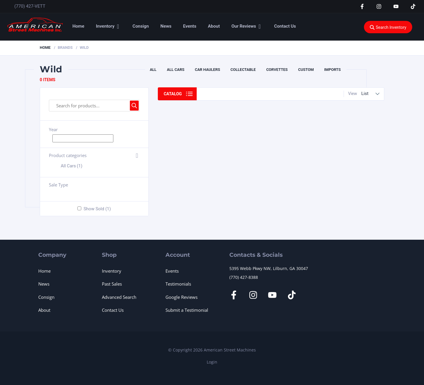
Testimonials (178, 284)
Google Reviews (181, 297)
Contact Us (285, 26)
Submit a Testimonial (186, 310)
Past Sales (112, 284)
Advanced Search (119, 297)
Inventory (105, 26)
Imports (332, 69)
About (214, 26)
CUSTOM (306, 69)
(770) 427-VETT (29, 6)
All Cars (175, 69)
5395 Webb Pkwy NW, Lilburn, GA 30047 (268, 268)
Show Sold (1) (97, 208)
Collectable (243, 69)
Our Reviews (243, 26)
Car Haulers (207, 69)
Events (189, 26)
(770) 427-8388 (243, 277)
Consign (140, 26)
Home (78, 26)
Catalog (173, 93)
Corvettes (277, 69)
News (165, 26)
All (153, 69)
